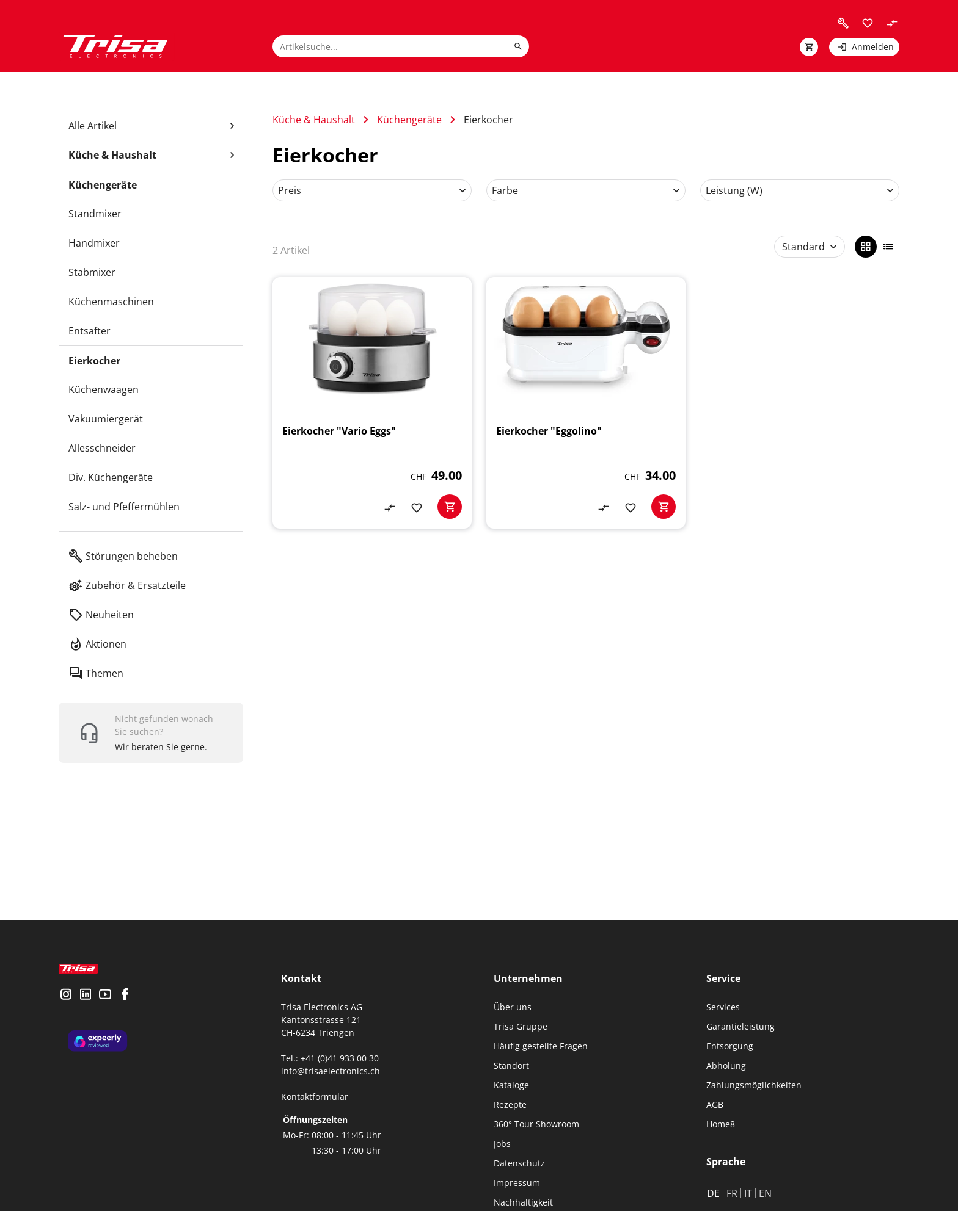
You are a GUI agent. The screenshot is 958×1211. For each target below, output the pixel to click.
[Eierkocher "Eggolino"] (586, 403)
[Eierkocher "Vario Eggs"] (372, 403)
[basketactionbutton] (449, 506)
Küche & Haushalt (313, 119)
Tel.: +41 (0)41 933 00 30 (330, 1058)
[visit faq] (843, 23)
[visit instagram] (66, 1005)
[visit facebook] (124, 1005)
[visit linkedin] (85, 1005)
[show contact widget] (151, 733)
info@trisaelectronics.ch (330, 1071)
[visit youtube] (105, 1005)
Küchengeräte (409, 119)
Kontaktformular (314, 1096)
